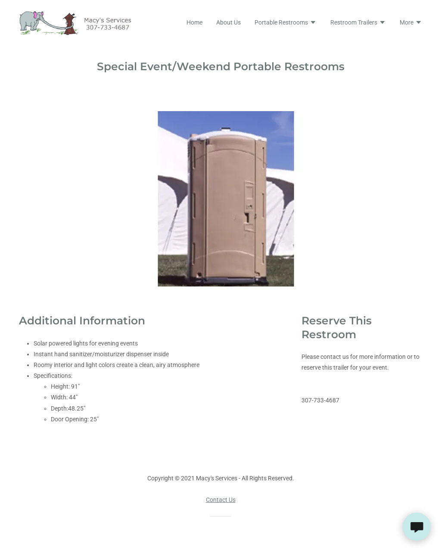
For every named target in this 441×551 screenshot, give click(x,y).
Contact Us (221, 499)
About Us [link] (228, 22)
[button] (286, 23)
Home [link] (194, 22)
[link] (78, 22)
